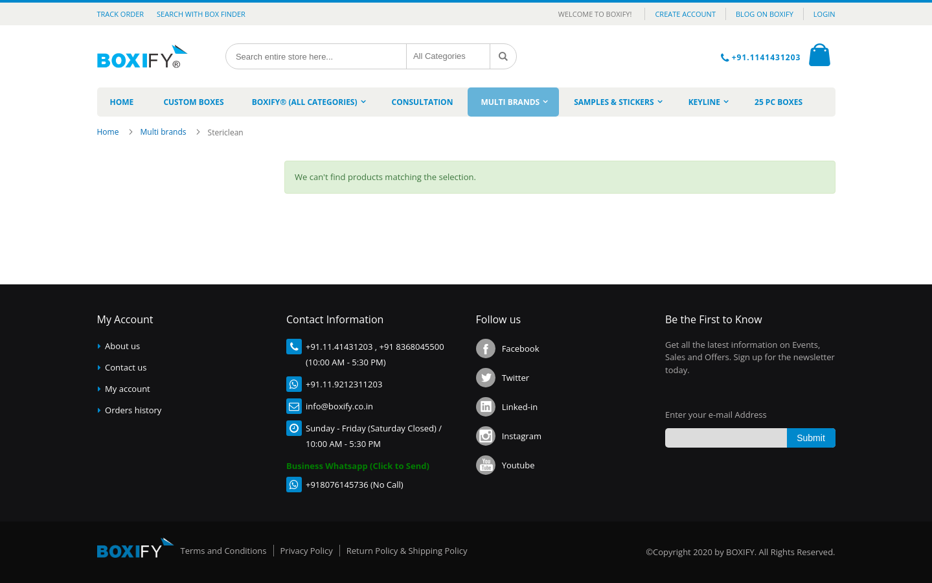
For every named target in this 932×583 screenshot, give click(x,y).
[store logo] (147, 56)
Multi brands (164, 131)
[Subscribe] (811, 438)
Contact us (125, 367)
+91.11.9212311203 (344, 384)
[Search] (503, 56)
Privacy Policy (306, 550)
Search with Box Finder (201, 14)
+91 (313, 346)
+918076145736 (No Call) (354, 484)
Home (109, 131)
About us (122, 346)
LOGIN (824, 14)
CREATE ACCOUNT (685, 14)
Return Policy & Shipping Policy (407, 550)
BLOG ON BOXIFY (764, 14)
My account (127, 388)
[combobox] (316, 56)
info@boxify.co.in (339, 406)
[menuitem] (122, 102)
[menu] (466, 102)
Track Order (120, 14)
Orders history (133, 410)
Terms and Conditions (224, 550)
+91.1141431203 (768, 57)
